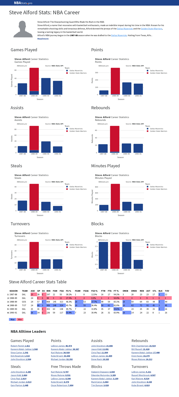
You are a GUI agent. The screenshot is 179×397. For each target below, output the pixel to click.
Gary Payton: (19, 385)
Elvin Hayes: (140, 355)
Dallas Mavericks (125, 28)
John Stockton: (21, 359)
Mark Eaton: (99, 381)
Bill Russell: (140, 349)
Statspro (23, 3)
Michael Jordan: (62, 359)
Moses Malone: (141, 359)
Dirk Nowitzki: (20, 355)
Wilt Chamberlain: (143, 345)
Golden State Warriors (151, 28)
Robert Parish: (20, 345)
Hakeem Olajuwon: (103, 371)
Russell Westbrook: (143, 375)
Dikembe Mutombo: (103, 375)
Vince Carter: (19, 352)
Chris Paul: (99, 352)
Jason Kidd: (100, 349)
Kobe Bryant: (60, 355)
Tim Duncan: (100, 385)
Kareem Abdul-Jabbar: (24, 349)
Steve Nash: (100, 359)
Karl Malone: (60, 352)
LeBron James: (61, 345)
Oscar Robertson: (62, 385)
